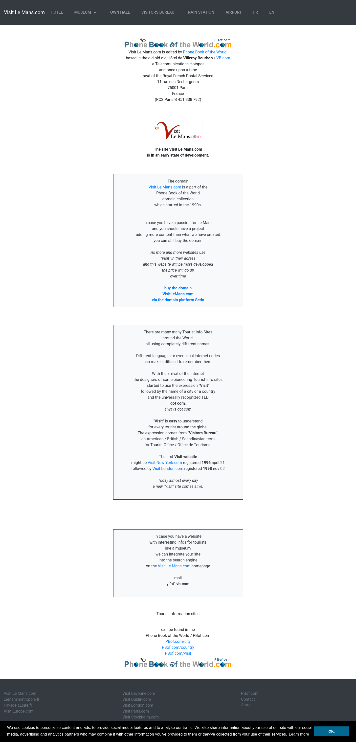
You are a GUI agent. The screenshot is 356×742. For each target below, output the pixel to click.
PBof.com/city (178, 641)
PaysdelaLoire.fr (18, 705)
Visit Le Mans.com (24, 12)
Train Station (200, 12)
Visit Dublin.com (136, 699)
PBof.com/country (178, 647)
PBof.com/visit (178, 653)
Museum (83, 12)
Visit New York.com (165, 462)
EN (271, 12)
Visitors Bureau (157, 12)
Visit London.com (168, 468)
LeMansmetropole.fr (22, 699)
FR (255, 12)
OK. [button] (331, 731)
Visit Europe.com (19, 711)
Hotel (57, 12)
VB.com (223, 58)
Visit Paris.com (135, 711)
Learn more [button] (299, 734)
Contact (248, 699)
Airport (234, 12)
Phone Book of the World (204, 52)
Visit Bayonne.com (138, 693)
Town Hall (119, 12)
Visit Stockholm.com (140, 717)
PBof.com (250, 693)
